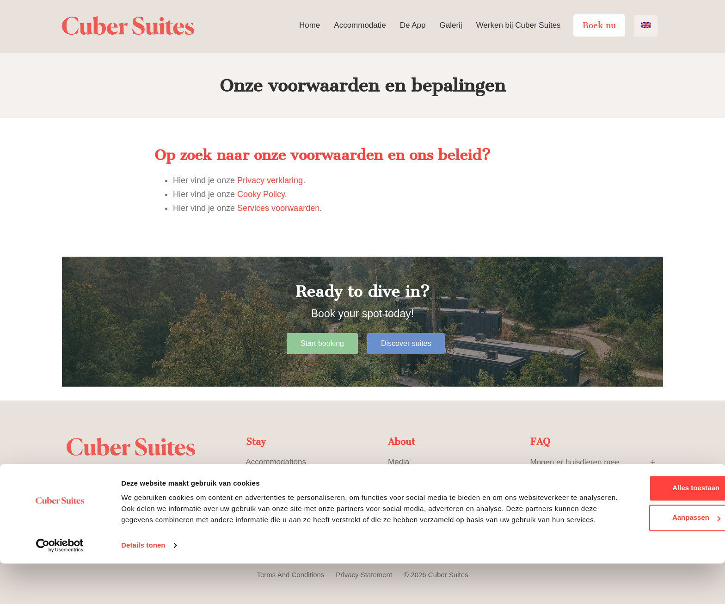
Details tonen (143, 586)
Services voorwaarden (278, 208)
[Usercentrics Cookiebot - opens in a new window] (59, 586)
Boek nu (599, 25)
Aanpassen (648, 547)
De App (413, 25)
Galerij (451, 25)
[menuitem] (645, 26)
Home (309, 25)
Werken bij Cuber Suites (518, 25)
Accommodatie (360, 25)
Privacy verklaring (270, 180)
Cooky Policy (261, 194)
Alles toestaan (647, 517)
